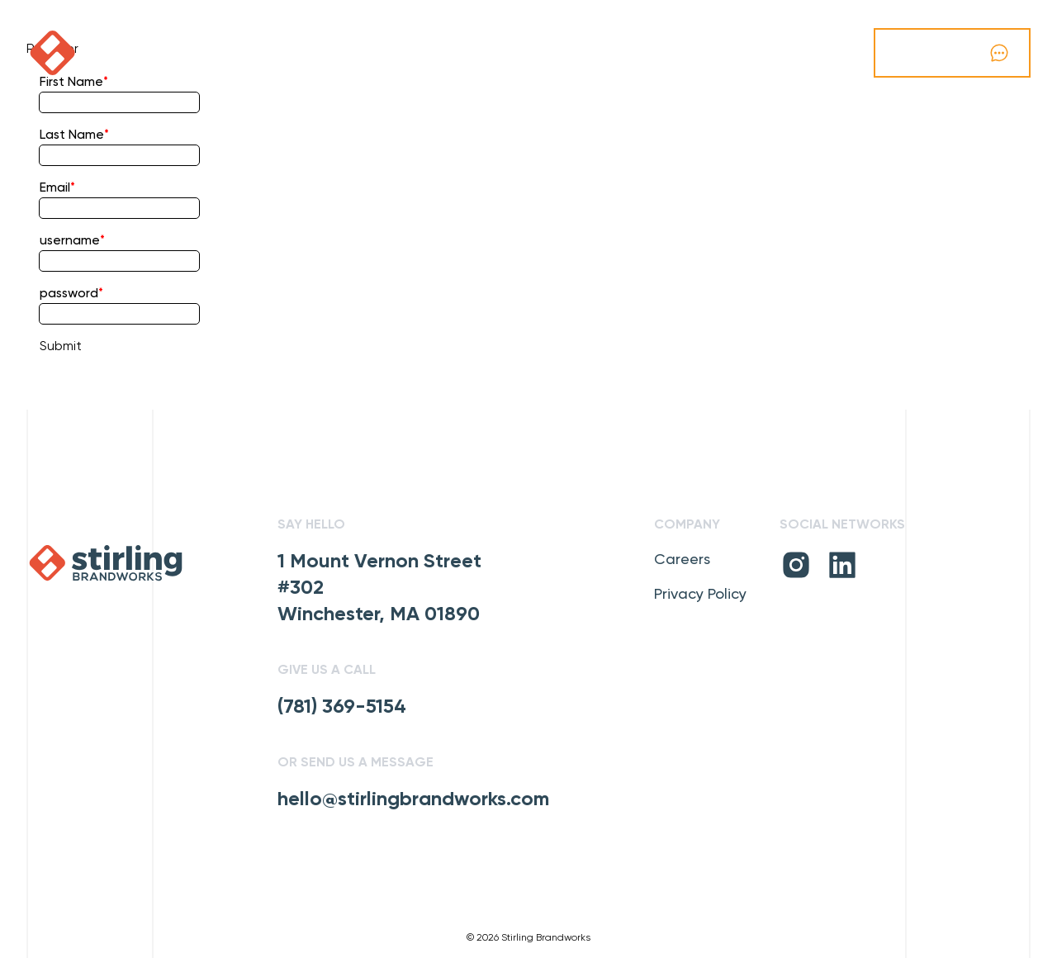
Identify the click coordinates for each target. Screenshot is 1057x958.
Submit (61, 346)
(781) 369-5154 (341, 707)
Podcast (184, 52)
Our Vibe (482, 52)
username (70, 241)
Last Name (72, 135)
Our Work (280, 52)
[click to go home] (89, 52)
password (69, 294)
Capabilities (385, 52)
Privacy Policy (700, 594)
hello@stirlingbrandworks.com (413, 799)
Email (55, 188)
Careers (682, 560)
